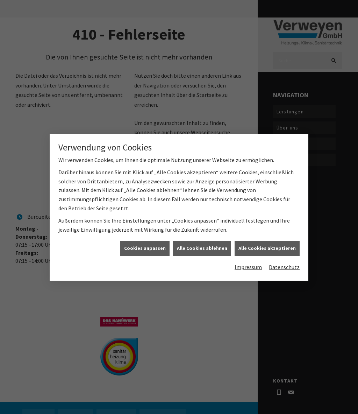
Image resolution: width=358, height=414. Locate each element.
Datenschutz (284, 267)
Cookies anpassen (145, 248)
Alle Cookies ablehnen (202, 248)
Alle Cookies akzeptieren (267, 248)
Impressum (248, 267)
